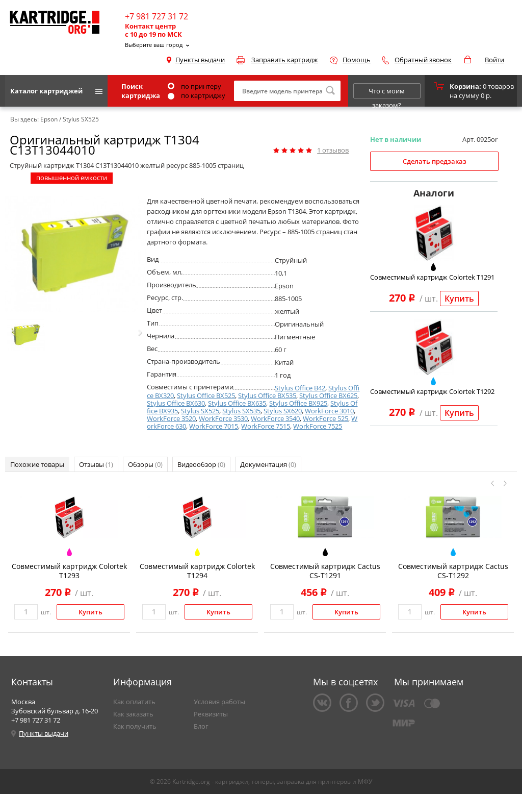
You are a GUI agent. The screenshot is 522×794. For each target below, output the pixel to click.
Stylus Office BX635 (237, 403)
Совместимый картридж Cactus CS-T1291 (325, 570)
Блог (201, 726)
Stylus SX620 (283, 410)
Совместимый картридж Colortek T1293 (69, 570)
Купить (459, 298)
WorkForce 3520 (171, 418)
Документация (268, 464)
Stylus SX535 (241, 410)
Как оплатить (134, 701)
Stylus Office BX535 (267, 395)
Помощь (357, 59)
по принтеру (194, 86)
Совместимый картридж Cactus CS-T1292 (453, 570)
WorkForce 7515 (265, 426)
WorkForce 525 (325, 418)
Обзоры (145, 464)
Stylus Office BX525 (206, 395)
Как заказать (133, 713)
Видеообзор (201, 464)
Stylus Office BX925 (298, 403)
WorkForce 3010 (329, 410)
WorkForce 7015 (213, 426)
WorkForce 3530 (223, 418)
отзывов (333, 150)
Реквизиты (211, 713)
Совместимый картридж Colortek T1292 (432, 391)
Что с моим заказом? (387, 92)
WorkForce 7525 (317, 426)
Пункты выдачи (200, 59)
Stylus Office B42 (300, 387)
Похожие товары (37, 464)
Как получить (134, 726)
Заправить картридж (284, 59)
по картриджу (196, 95)
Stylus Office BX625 (328, 395)
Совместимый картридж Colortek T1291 (432, 277)
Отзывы (96, 464)
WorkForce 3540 (275, 418)
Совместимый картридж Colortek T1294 (197, 570)
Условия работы (219, 701)
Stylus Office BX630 (176, 403)
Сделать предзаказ (434, 161)
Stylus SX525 (200, 410)
